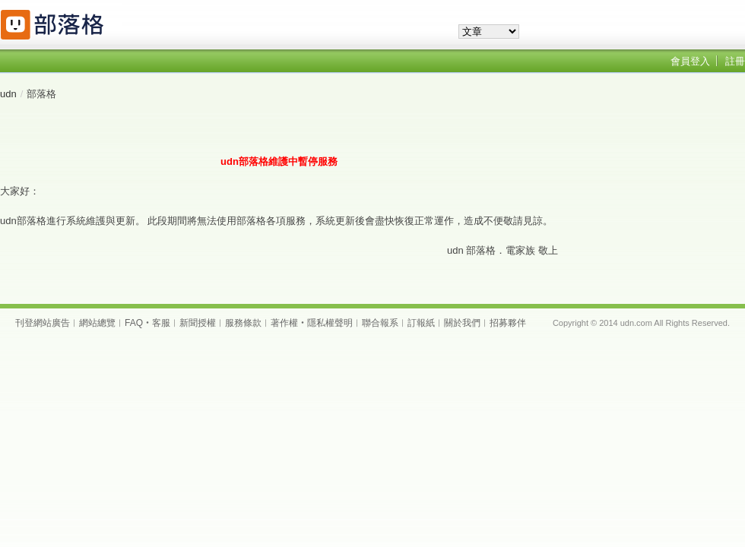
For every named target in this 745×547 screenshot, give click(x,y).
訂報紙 (421, 323)
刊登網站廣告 (42, 323)
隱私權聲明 (330, 323)
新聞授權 (197, 323)
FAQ (134, 323)
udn (8, 94)
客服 (161, 323)
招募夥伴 (508, 323)
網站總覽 (97, 323)
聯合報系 (380, 323)
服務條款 (243, 323)
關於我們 (462, 323)
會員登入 (690, 61)
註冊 (735, 61)
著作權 (284, 323)
